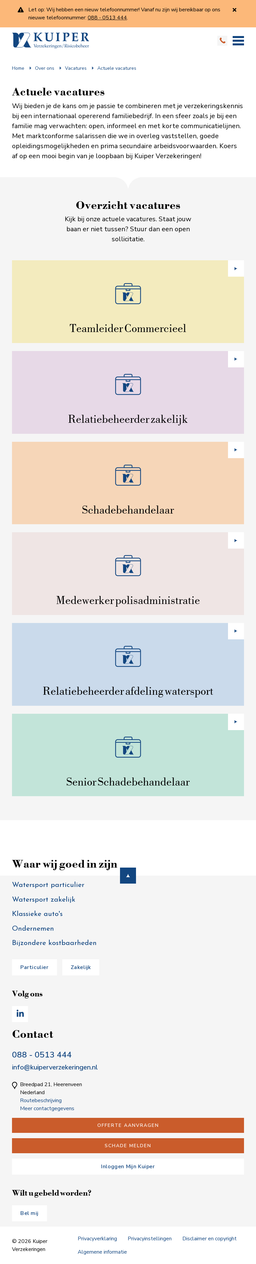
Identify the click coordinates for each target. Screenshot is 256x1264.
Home (18, 68)
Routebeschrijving (41, 1100)
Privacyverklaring (97, 1238)
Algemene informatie (102, 1252)
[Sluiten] (234, 10)
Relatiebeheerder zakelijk (128, 419)
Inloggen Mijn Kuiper (128, 1166)
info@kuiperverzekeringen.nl (55, 1067)
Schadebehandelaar (128, 510)
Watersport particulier (48, 885)
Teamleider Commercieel (128, 328)
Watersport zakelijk (43, 899)
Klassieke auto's (37, 914)
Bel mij (29, 1213)
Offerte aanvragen (128, 1125)
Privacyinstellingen (150, 1238)
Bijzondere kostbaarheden (54, 943)
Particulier (34, 967)
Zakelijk (81, 967)
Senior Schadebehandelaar (128, 781)
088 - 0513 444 (42, 1054)
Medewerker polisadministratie (128, 600)
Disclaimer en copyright (209, 1238)
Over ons (44, 68)
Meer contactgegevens (47, 1108)
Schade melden (128, 1146)
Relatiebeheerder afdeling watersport (128, 691)
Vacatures (76, 68)
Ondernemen (33, 928)
